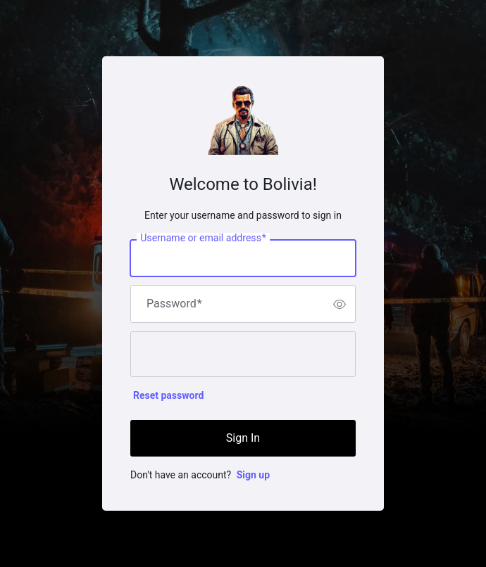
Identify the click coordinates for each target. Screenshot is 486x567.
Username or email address (203, 238)
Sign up (253, 474)
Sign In (243, 438)
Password (174, 304)
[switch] (339, 304)
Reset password (168, 395)
